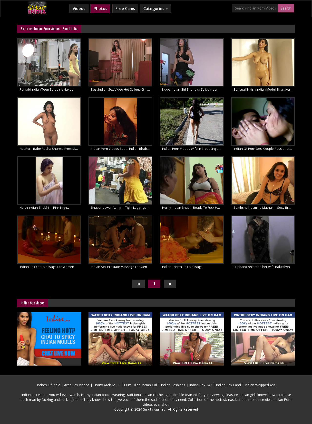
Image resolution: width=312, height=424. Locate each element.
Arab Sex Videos (76, 385)
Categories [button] (155, 8)
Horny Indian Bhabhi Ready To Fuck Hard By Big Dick (193, 207)
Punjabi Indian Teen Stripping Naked (46, 89)
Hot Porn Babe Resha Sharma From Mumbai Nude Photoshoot (50, 148)
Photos (100, 8)
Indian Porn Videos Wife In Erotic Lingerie (192, 148)
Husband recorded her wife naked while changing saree (264, 266)
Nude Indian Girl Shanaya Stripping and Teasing (193, 89)
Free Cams (125, 8)
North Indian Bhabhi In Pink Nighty (44, 207)
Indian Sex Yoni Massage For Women (47, 266)
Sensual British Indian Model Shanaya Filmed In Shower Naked (264, 89)
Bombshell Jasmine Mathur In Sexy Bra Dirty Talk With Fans (264, 207)
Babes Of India (48, 385)
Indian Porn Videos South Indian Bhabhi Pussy (122, 148)
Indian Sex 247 (200, 385)
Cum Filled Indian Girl (140, 385)
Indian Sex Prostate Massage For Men (119, 266)
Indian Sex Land (228, 385)
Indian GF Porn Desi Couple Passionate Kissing (264, 148)
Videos (79, 8)
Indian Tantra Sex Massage (182, 266)
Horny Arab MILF (106, 385)
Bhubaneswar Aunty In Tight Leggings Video (122, 207)
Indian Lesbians (173, 385)
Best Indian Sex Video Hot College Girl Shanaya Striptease (122, 89)
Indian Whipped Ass (260, 385)
